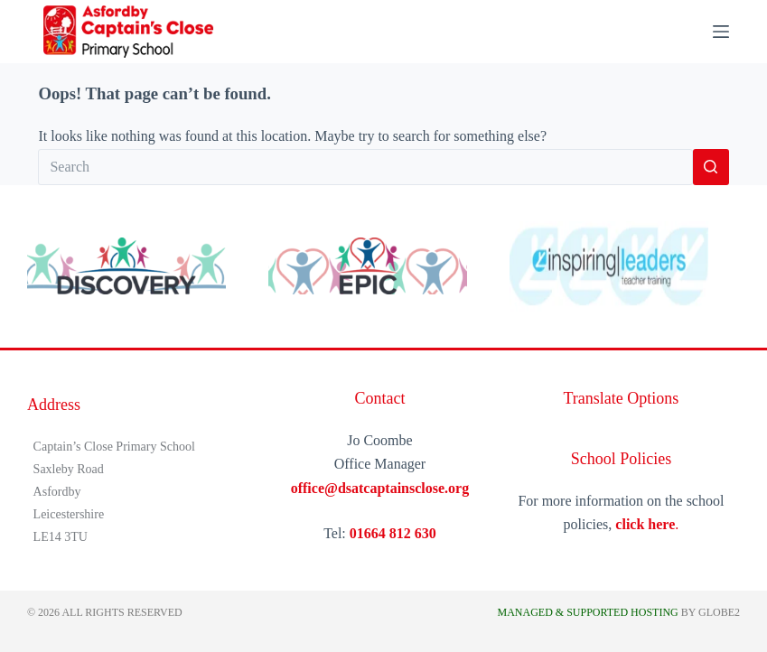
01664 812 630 (393, 533)
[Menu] (721, 31)
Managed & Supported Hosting (587, 612)
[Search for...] (365, 167)
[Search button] (711, 167)
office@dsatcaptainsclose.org (380, 488)
